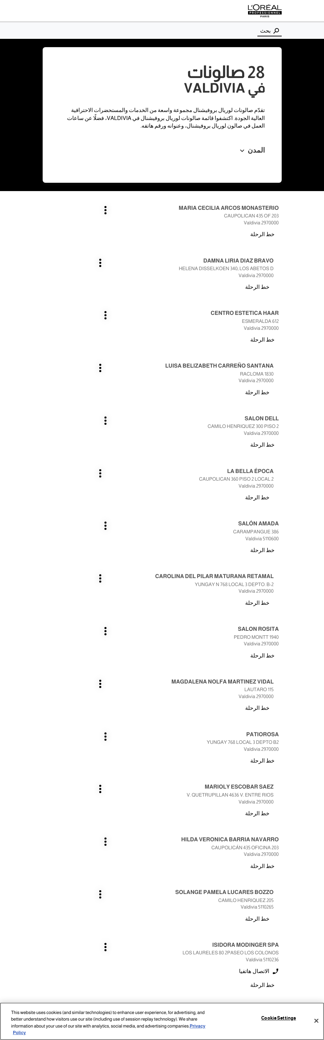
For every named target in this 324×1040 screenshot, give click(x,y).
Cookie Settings (278, 1018)
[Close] (316, 1021)
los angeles (266, 898)
